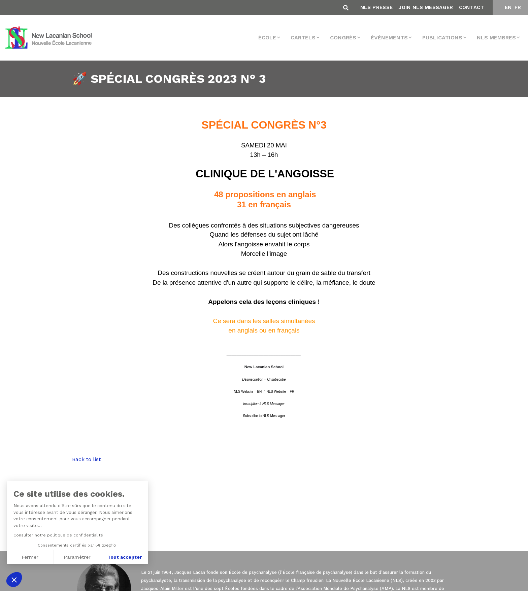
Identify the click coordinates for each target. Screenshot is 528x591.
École (267, 37)
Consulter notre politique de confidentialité (57, 535)
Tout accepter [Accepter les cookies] (124, 557)
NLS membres (496, 37)
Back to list (86, 459)
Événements (389, 37)
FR (518, 7)
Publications (442, 37)
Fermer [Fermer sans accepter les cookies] (29, 557)
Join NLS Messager (425, 7)
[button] (14, 579)
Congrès (343, 37)
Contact (471, 7)
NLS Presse (376, 7)
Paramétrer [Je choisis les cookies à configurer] (76, 557)
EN (508, 7)
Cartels (303, 37)
